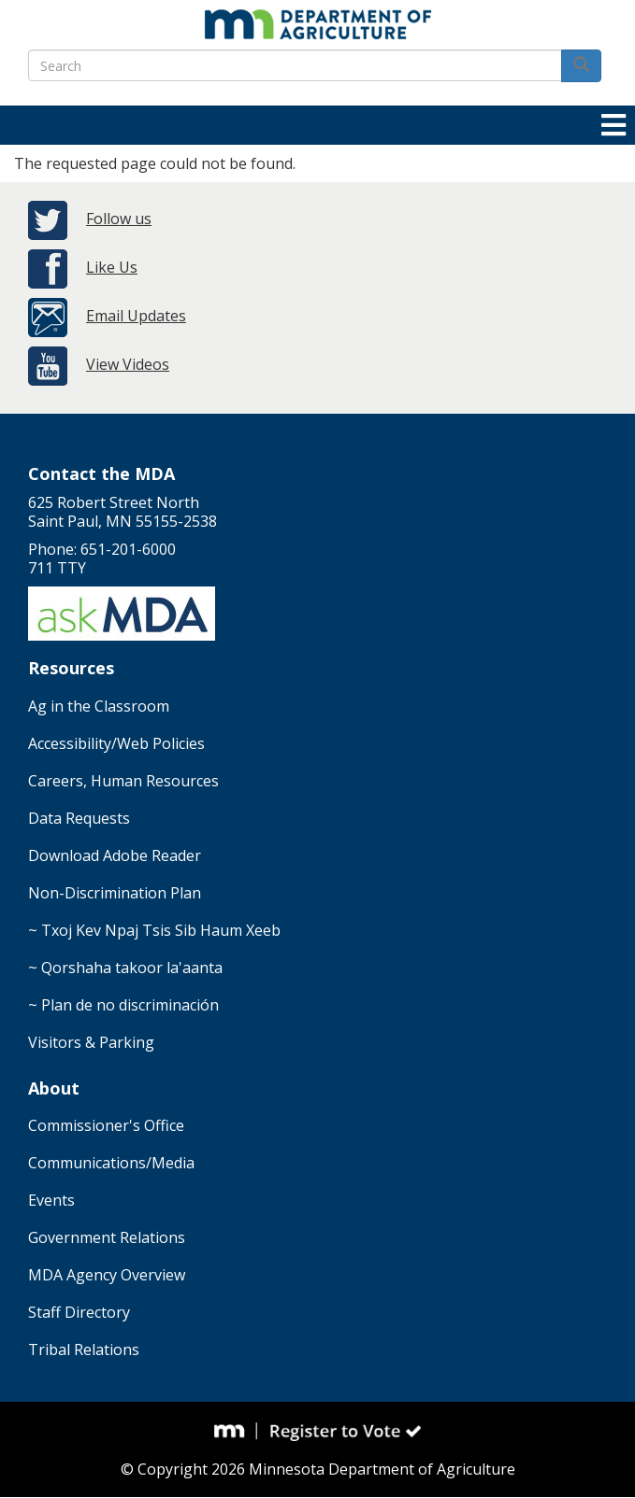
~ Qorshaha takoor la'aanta (125, 967)
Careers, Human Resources (123, 780)
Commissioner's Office (106, 1125)
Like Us (111, 267)
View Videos (127, 364)
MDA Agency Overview (106, 1275)
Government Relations (106, 1237)
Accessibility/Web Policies (116, 743)
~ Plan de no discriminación (123, 1005)
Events (51, 1200)
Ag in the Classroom (98, 706)
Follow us (119, 218)
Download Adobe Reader (114, 855)
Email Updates (136, 315)
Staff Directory (79, 1312)
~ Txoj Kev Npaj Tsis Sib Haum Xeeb (154, 930)
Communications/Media (111, 1162)
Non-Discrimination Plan (114, 893)
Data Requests (79, 818)
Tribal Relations (83, 1349)
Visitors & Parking (91, 1042)
